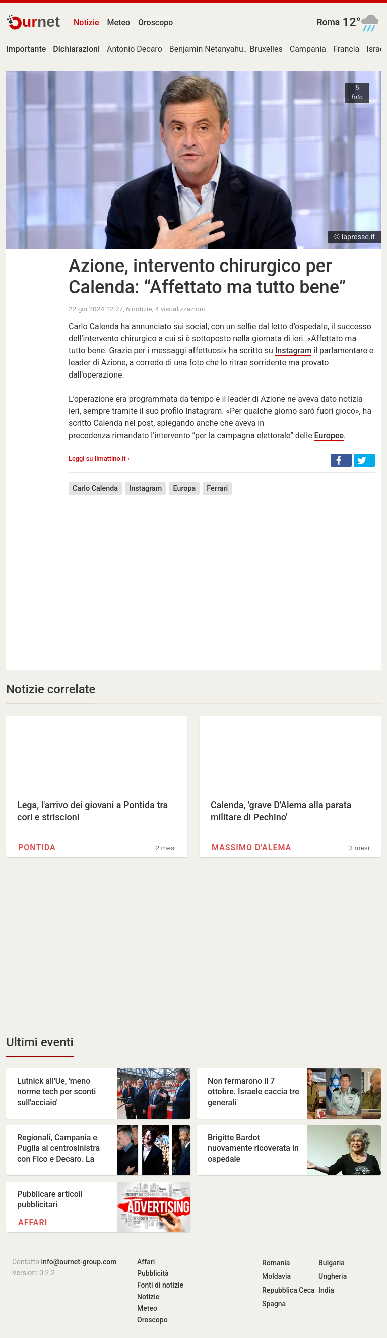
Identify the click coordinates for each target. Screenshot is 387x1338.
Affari (32, 1222)
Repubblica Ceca (288, 1290)
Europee (329, 435)
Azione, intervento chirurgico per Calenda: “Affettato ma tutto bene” (207, 276)
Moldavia (276, 1276)
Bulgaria (331, 1263)
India (326, 1290)
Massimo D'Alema (251, 847)
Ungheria (332, 1276)
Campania (308, 49)
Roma (328, 22)
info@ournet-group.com (79, 1262)
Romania (276, 1263)
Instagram (293, 350)
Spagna (274, 1304)
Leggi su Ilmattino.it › (99, 458)
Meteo (119, 22)
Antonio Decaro (134, 49)
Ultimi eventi (40, 1042)
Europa (184, 488)
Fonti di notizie (160, 1285)
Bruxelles (266, 49)
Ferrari (217, 488)
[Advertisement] (222, 575)
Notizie (86, 22)
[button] (341, 460)
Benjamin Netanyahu (206, 49)
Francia (346, 49)
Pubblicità (153, 1273)
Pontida (37, 847)
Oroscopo (155, 22)
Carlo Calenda (95, 488)
